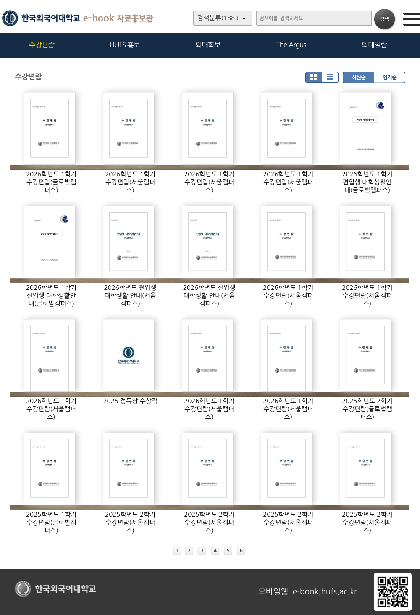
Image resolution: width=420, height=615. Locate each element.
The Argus (291, 44)
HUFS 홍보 (125, 44)
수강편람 (41, 44)
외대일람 (374, 44)
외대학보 (207, 44)
